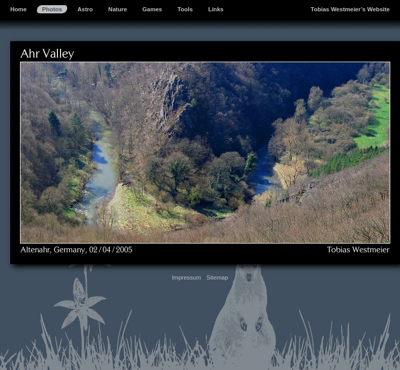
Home (18, 9)
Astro (85, 9)
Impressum (186, 277)
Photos (52, 9)
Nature (117, 9)
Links (216, 9)
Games (152, 9)
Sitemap (217, 277)
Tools (185, 9)
